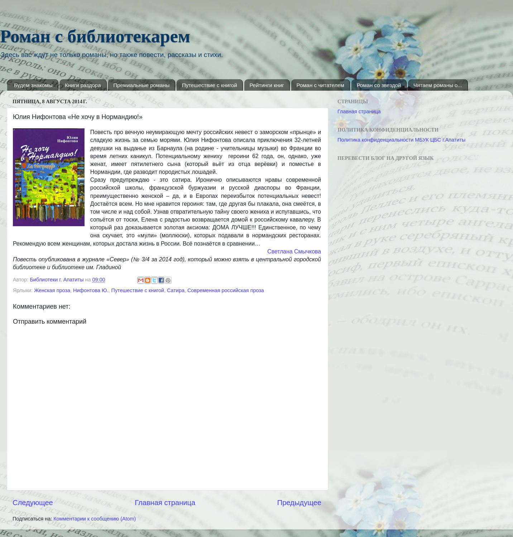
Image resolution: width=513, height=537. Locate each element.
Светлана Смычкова (294, 251)
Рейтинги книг (267, 85)
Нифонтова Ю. (91, 290)
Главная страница (165, 503)
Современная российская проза (225, 290)
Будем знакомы (33, 85)
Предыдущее (299, 503)
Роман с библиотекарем (95, 36)
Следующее (33, 503)
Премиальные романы (141, 85)
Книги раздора (83, 85)
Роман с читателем (320, 85)
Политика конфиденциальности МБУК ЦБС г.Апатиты (401, 140)
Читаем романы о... (437, 85)
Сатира (175, 290)
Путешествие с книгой (209, 85)
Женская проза (52, 290)
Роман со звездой (379, 85)
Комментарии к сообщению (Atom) (94, 519)
